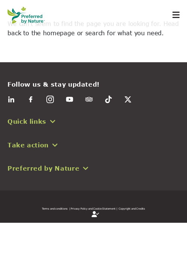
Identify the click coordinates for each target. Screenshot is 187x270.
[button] (93, 121)
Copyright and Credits (132, 208)
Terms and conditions (55, 208)
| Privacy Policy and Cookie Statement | (93, 208)
